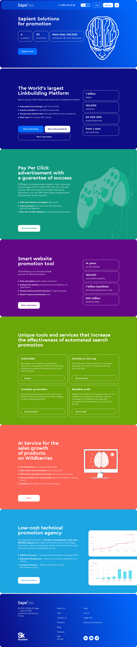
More (29, 498)
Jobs (59, 613)
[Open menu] (117, 5)
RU (83, 5)
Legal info (87, 617)
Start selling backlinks (57, 129)
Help (85, 608)
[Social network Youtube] (91, 638)
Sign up (108, 5)
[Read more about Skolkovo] (22, 636)
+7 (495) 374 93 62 (66, 5)
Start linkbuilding (30, 129)
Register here (27, 51)
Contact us (61, 617)
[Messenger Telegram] (97, 638)
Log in (97, 5)
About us (61, 608)
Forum (86, 613)
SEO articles (60, 637)
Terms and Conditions (93, 622)
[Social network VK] (85, 638)
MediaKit (61, 622)
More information (44, 136)
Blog (59, 627)
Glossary (61, 632)
